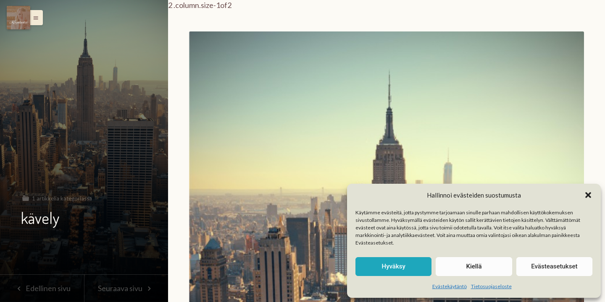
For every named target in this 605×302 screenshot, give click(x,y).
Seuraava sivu (126, 288)
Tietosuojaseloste (491, 286)
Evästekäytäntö (449, 286)
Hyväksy (393, 266)
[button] (588, 195)
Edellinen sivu (41, 288)
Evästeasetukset (554, 266)
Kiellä (473, 266)
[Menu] (18, 17)
